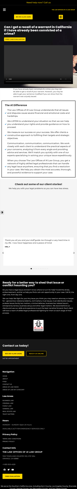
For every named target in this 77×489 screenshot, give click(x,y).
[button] (4, 9)
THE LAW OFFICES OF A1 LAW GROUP (22, 452)
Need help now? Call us (38, 2)
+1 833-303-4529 (9, 464)
